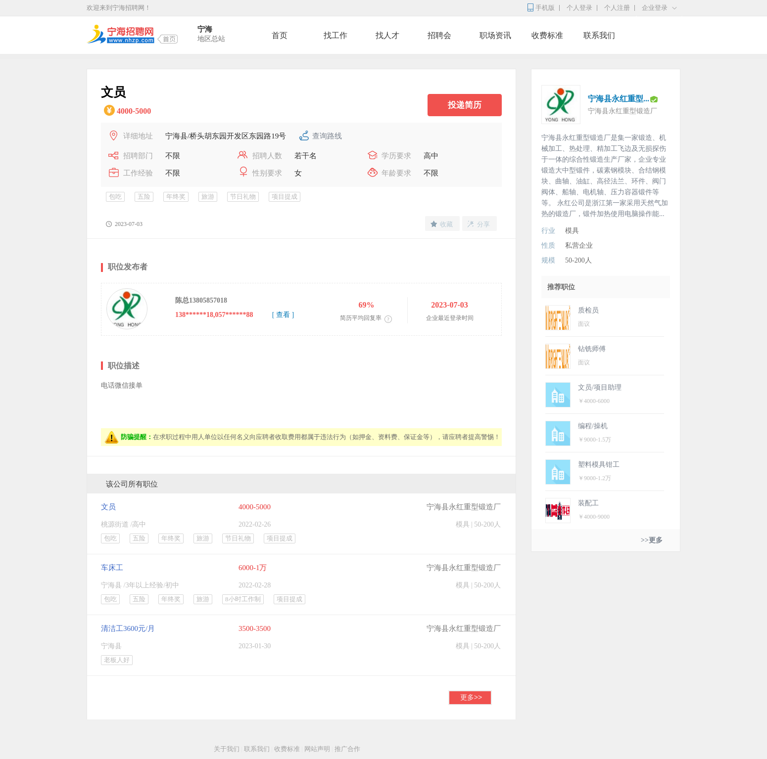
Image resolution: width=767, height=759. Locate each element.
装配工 (588, 503)
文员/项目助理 (600, 387)
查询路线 (327, 136)
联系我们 (599, 35)
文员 (108, 507)
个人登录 (579, 7)
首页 (280, 35)
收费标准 (547, 35)
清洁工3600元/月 (128, 628)
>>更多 (652, 540)
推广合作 (347, 749)
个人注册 (617, 7)
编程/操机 (593, 426)
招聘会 (439, 35)
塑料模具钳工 (599, 464)
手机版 (545, 7)
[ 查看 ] (283, 314)
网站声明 (317, 749)
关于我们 (227, 749)
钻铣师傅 (592, 349)
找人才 (387, 35)
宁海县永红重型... (618, 98)
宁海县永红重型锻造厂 (464, 507)
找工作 (335, 35)
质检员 (588, 310)
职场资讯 (495, 35)
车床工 (112, 568)
